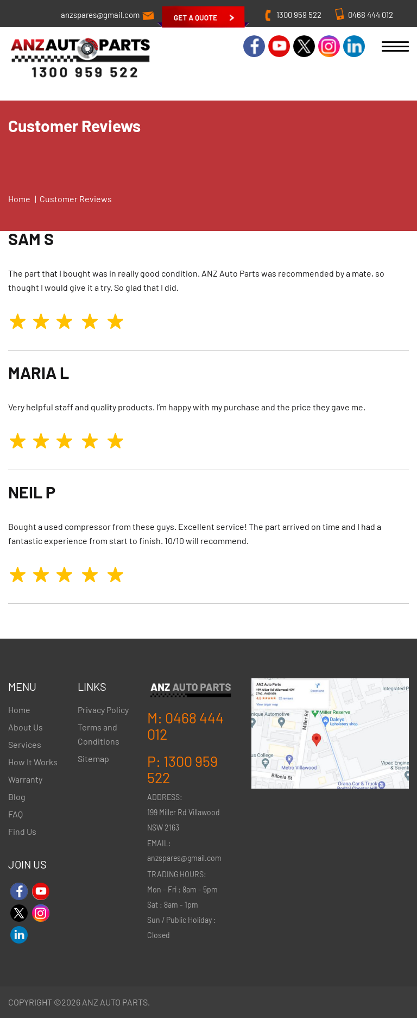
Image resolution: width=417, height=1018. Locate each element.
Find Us (22, 831)
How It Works (33, 762)
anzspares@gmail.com (100, 15)
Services (24, 744)
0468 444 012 (370, 15)
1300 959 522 (298, 15)
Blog (17, 796)
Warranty (25, 779)
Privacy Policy (103, 709)
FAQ (15, 814)
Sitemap (93, 758)
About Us (25, 727)
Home (19, 198)
